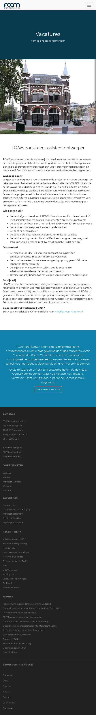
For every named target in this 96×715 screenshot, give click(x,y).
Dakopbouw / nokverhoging (17, 509)
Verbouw (7, 473)
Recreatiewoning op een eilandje (19, 612)
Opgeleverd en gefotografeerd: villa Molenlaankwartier (30, 626)
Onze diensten (13, 465)
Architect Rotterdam (13, 514)
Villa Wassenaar (10, 570)
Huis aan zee (9, 548)
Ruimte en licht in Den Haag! (17, 643)
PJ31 (5, 565)
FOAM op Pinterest (12, 456)
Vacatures (7, 490)
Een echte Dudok (12, 639)
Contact (9, 414)
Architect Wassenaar (13, 522)
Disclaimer (8, 708)
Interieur (7, 477)
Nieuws (8, 596)
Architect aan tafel (12, 481)
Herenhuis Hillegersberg (15, 543)
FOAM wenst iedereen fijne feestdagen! (22, 617)
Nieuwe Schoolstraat (13, 587)
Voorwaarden (9, 703)
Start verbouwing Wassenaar (17, 634)
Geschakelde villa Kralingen (16, 552)
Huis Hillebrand (10, 652)
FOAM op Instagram (12, 447)
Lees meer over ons (48, 389)
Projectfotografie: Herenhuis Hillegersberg (24, 630)
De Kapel (7, 583)
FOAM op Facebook (12, 452)
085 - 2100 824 (11, 439)
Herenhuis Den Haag (13, 556)
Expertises (10, 497)
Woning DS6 (9, 574)
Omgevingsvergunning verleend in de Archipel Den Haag (31, 608)
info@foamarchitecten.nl (68, 311)
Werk (5, 681)
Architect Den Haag (12, 518)
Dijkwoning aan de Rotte (15, 561)
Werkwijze (8, 486)
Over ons (7, 686)
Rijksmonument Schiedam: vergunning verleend (27, 604)
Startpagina (8, 675)
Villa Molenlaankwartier (14, 539)
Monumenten (9, 505)
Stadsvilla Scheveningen (15, 578)
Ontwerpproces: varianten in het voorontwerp (25, 621)
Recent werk (12, 531)
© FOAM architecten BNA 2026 (18, 665)
